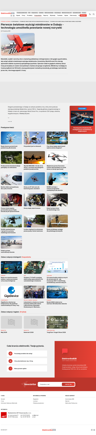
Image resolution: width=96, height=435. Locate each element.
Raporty (45, 15)
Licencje (35, 401)
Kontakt (3, 399)
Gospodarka (37, 15)
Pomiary (84, 12)
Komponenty (35, 12)
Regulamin (35, 399)
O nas (2, 401)
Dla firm (83, 15)
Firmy (23, 15)
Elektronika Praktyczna (71, 403)
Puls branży (73, 15)
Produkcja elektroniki (22, 12)
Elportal (67, 401)
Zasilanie (41, 12)
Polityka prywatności (38, 403)
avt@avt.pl (35, 415)
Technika (59, 15)
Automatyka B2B (69, 399)
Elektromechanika (49, 12)
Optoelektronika (77, 12)
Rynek (18, 15)
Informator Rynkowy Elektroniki (9, 403)
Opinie (66, 15)
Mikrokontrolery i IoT (67, 12)
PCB (29, 12)
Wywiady (52, 15)
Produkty (29, 15)
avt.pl (33, 417)
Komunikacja (58, 12)
